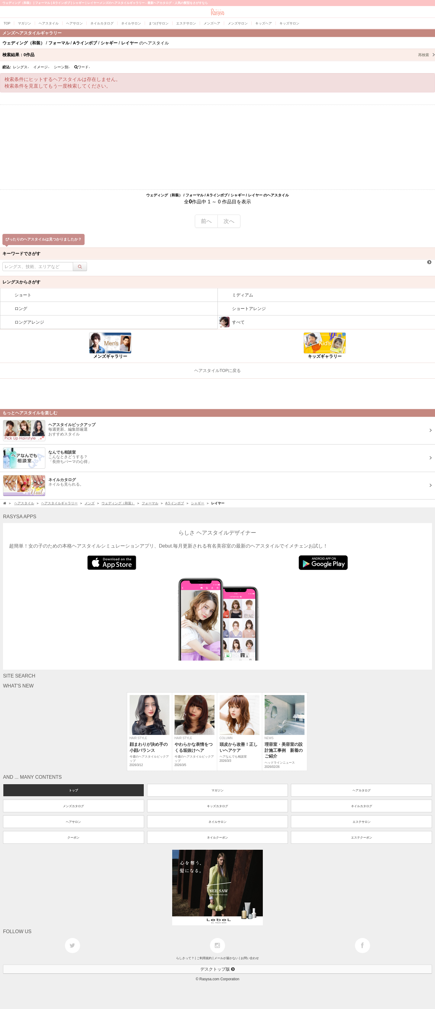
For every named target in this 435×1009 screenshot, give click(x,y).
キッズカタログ (217, 806)
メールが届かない (226, 958)
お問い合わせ (250, 958)
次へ (229, 221)
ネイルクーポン (217, 837)
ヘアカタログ (362, 790)
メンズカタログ (73, 806)
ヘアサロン (73, 821)
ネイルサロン (217, 821)
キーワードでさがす (21, 253)
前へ (206, 221)
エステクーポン (361, 837)
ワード (82, 67)
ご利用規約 (204, 958)
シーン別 (62, 67)
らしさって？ (185, 958)
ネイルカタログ (361, 806)
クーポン (73, 837)
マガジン (217, 790)
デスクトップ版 (217, 969)
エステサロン (362, 821)
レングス (21, 67)
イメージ (41, 67)
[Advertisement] (217, 147)
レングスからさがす (21, 282)
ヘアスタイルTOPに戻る (217, 370)
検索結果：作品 (218, 54)
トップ (73, 790)
